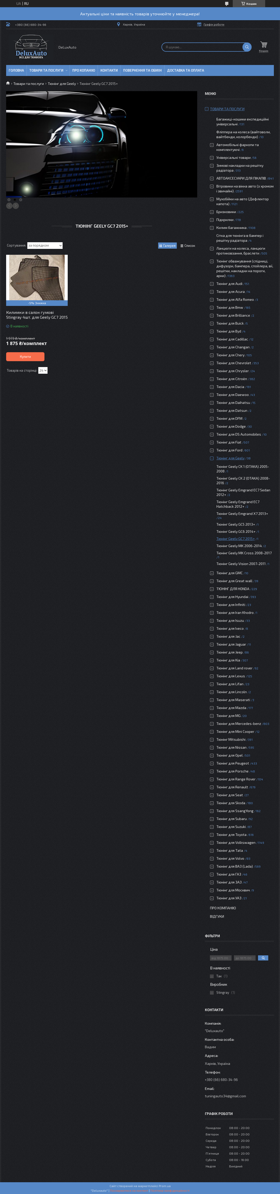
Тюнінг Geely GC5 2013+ (235, 524)
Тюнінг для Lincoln (231, 692)
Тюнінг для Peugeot (232, 763)
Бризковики (226, 211)
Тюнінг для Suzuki (231, 826)
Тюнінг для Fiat (228, 442)
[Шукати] (247, 47)
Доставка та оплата (185, 70)
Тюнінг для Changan (233, 347)
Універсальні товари (233, 157)
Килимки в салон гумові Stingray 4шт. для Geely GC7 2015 (37, 314)
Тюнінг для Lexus (230, 676)
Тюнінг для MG (228, 715)
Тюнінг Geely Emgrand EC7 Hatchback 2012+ (237, 504)
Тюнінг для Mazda (231, 707)
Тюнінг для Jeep (229, 652)
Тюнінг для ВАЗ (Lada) (234, 866)
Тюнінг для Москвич (233, 890)
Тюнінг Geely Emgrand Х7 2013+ (242, 513)
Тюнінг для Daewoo (232, 394)
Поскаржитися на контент (129, 1190)
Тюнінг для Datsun (231, 410)
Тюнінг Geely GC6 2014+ (235, 531)
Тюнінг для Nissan (231, 747)
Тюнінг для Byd (228, 331)
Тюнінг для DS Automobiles (238, 434)
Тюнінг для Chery (230, 355)
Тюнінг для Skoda (230, 803)
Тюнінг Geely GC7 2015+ (235, 538)
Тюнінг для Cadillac (232, 339)
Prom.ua (165, 1186)
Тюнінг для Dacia (230, 386)
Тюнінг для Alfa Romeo (235, 299)
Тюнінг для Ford (229, 450)
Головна (16, 70)
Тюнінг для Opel (229, 755)
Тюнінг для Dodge (231, 426)
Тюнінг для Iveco (230, 628)
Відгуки (217, 916)
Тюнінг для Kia (228, 660)
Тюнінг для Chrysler (232, 371)
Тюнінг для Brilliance (233, 315)
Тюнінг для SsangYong (234, 811)
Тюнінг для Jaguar (231, 644)
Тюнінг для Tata (229, 850)
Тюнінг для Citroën (231, 379)
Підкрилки (225, 219)
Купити (25, 357)
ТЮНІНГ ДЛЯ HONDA (232, 589)
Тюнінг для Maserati (233, 700)
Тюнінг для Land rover (234, 668)
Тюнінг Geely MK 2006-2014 (239, 546)
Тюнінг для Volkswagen (235, 842)
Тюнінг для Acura (230, 291)
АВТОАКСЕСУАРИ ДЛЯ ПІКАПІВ (241, 178)
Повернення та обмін (142, 70)
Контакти (109, 70)
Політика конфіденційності (170, 1190)
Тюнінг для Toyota (231, 834)
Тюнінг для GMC (229, 573)
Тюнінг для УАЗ (228, 898)
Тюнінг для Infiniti (230, 604)
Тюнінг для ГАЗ (228, 874)
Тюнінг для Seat (229, 795)
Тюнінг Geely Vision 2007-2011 (241, 563)
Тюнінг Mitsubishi (231, 739)
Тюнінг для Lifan (229, 684)
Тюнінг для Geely (62, 83)
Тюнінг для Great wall (234, 581)
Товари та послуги (46, 70)
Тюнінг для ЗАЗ (229, 882)
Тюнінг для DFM (229, 418)
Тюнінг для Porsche (232, 771)
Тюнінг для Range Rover (235, 779)
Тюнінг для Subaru (231, 818)
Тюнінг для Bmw (229, 307)
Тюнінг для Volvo (230, 858)
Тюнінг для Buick (230, 323)
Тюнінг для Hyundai (232, 596)
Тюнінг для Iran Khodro (235, 612)
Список (189, 246)
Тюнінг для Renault (232, 787)
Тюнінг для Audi (229, 283)
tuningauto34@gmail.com (225, 1096)
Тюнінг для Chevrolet (233, 363)
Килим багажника (231, 227)
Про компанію (223, 908)
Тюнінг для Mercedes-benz (238, 723)
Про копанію (83, 70)
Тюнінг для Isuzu (230, 620)
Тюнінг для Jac (228, 636)
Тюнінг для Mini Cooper (235, 731)
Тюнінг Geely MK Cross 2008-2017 (244, 553)
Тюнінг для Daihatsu (233, 402)
